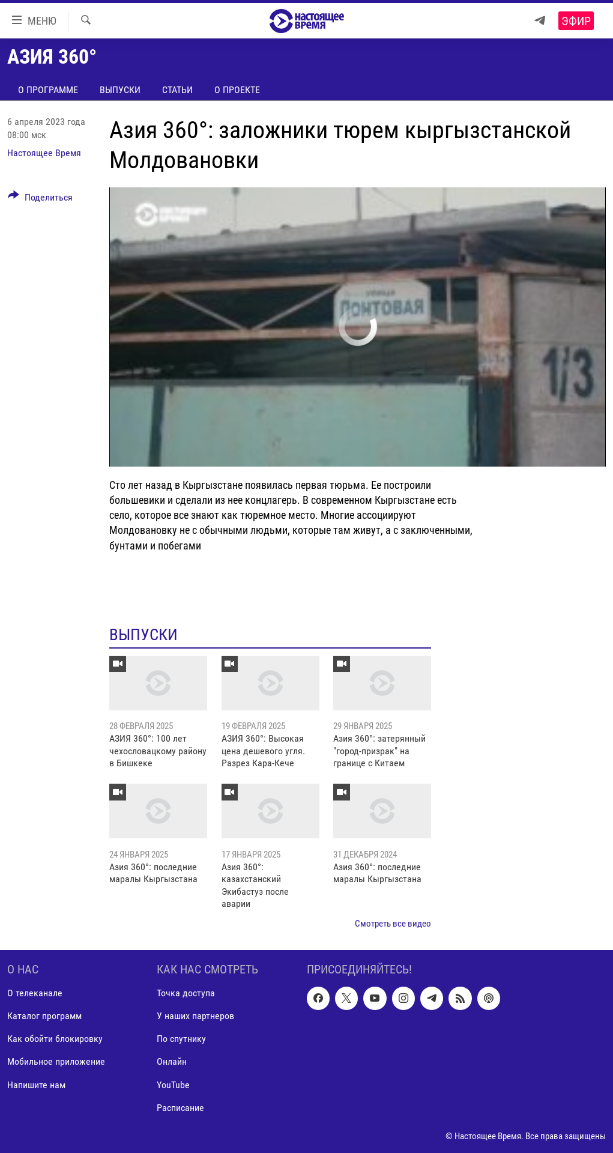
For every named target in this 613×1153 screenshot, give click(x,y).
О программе (48, 89)
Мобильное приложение (56, 1061)
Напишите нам (36, 1085)
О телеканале (34, 993)
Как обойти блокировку (55, 1038)
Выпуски (120, 89)
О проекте (237, 89)
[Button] (40, 199)
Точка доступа (186, 993)
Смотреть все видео (393, 923)
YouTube (173, 1085)
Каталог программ (44, 1015)
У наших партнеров (195, 1015)
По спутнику (181, 1038)
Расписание (180, 1107)
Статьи (177, 89)
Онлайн (172, 1061)
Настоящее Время (44, 153)
